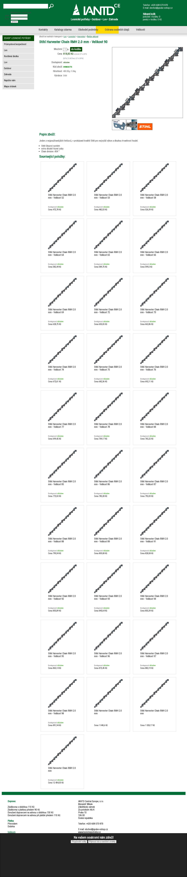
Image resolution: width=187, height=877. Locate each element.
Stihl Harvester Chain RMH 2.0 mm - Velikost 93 (108, 597)
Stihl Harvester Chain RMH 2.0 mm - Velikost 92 (62, 597)
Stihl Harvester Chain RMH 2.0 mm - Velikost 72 (108, 311)
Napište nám (9, 80)
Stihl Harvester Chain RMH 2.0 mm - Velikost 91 (154, 540)
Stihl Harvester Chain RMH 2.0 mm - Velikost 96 (108, 655)
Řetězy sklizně (92, 36)
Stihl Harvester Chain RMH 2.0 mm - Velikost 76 (154, 368)
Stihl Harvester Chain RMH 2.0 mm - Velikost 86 (108, 483)
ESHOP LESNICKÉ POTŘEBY (17, 38)
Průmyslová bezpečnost (15, 44)
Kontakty (43, 29)
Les (65, 36)
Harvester (81, 36)
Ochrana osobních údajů (117, 29)
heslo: (7, 19)
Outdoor (7, 68)
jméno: (7, 15)
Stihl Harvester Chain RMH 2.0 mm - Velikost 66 (154, 253)
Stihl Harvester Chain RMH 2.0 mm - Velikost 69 (62, 311)
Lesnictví (71, 36)
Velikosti (140, 29)
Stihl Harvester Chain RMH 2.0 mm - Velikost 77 (62, 425)
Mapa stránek (10, 86)
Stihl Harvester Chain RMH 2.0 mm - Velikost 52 (62, 196)
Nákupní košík (149, 14)
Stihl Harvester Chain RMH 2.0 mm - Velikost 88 (62, 540)
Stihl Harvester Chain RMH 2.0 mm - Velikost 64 (62, 253)
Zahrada (7, 74)
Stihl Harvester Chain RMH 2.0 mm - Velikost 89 (108, 540)
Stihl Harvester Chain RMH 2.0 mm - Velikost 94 (154, 597)
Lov (5, 62)
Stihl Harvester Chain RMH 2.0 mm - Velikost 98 (62, 712)
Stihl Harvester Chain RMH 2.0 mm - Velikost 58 (154, 196)
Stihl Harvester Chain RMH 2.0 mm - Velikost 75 (108, 368)
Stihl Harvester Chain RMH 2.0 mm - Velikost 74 (62, 368)
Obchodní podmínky (88, 29)
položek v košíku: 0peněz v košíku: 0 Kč (152, 17)
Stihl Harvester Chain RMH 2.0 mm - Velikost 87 (154, 483)
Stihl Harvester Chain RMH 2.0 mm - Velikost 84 (154, 425)
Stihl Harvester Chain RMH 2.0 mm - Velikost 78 (108, 425)
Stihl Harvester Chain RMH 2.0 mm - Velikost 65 (108, 253)
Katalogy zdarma (62, 29)
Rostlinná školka (11, 56)
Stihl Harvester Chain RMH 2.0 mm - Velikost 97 (154, 655)
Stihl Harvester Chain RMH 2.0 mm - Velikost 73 (154, 311)
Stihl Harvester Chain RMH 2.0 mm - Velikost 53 (108, 196)
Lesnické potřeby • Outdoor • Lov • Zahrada (94, 19)
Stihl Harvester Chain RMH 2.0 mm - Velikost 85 (62, 483)
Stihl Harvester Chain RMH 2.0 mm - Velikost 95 (62, 655)
